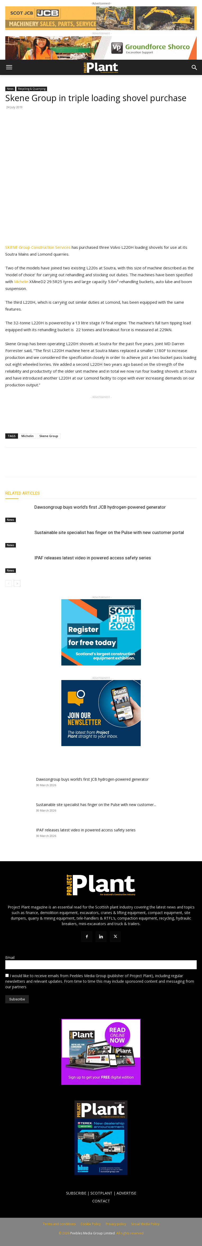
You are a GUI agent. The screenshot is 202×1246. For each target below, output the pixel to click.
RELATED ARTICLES (22, 493)
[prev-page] (8, 583)
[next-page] (17, 583)
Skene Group (48, 436)
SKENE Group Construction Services (38, 247)
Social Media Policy (145, 1224)
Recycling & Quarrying (31, 89)
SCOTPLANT (101, 1193)
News (10, 89)
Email (10, 957)
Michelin (21, 281)
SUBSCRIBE (76, 1193)
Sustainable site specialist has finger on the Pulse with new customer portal (109, 532)
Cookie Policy (91, 1224)
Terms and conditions (59, 1224)
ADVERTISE (126, 1193)
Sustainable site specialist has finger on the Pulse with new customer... (96, 804)
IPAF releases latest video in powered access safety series (92, 557)
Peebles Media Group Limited (92, 1233)
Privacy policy (116, 1224)
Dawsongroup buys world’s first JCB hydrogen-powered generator (100, 507)
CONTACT (101, 1200)
